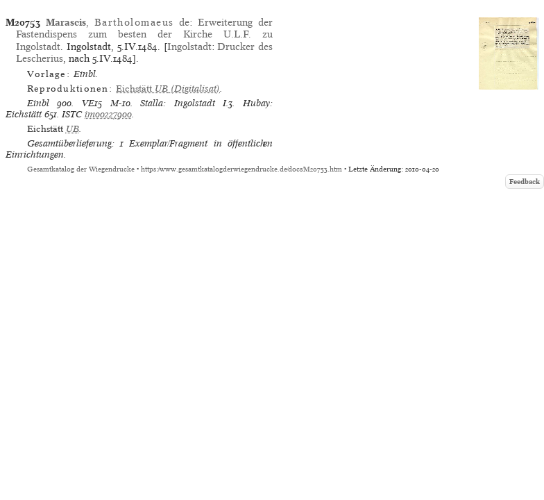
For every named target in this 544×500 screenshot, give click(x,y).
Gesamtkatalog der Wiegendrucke (81, 169)
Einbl (38, 103)
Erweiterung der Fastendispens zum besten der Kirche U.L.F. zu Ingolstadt (144, 34)
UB (72, 129)
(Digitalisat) (168, 88)
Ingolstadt (189, 46)
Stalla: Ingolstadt (177, 103)
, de (117, 22)
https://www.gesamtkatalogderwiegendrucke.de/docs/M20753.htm (241, 169)
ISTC (72, 114)
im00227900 (108, 114)
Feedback (524, 181)
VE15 (92, 103)
